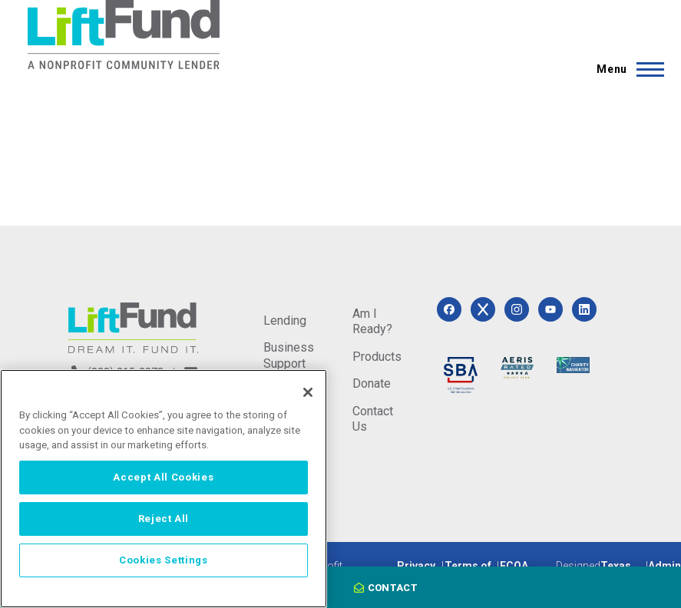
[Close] (308, 392)
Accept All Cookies (163, 477)
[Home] (124, 34)
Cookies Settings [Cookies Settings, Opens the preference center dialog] (163, 560)
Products (377, 356)
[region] (163, 488)
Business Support (288, 355)
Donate (371, 383)
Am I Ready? (372, 321)
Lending (284, 320)
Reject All (164, 518)
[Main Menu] (626, 69)
